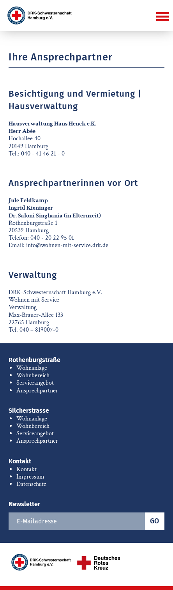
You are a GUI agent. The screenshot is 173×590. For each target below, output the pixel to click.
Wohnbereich (32, 375)
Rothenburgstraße (34, 360)
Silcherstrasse (29, 410)
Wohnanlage (31, 368)
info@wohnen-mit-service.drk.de (67, 245)
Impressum (30, 477)
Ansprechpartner (37, 391)
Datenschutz (31, 484)
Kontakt (20, 461)
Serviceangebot (35, 383)
